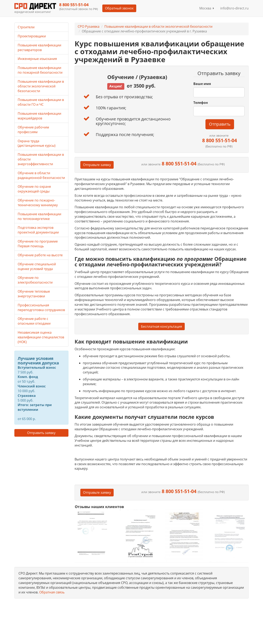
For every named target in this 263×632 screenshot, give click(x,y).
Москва (206, 8)
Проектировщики (32, 36)
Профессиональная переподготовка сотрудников (41, 307)
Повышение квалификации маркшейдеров (39, 115)
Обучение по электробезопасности (35, 280)
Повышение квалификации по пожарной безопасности (40, 70)
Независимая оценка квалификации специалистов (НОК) (41, 337)
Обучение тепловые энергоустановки (34, 293)
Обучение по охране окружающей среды (34, 188)
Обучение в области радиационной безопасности (41, 175)
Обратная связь (52, 592)
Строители (26, 27)
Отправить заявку (41, 432)
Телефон (200, 102)
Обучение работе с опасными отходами (34, 321)
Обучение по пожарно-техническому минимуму (38, 202)
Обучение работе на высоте (40, 255)
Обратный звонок (119, 8)
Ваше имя (202, 83)
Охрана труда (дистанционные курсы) (36, 143)
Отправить (220, 124)
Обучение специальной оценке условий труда (37, 266)
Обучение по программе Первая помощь (38, 243)
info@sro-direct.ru (234, 8)
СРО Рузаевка (88, 26)
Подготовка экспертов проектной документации (38, 230)
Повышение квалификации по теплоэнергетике (39, 216)
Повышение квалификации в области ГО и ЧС (41, 102)
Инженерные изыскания (37, 58)
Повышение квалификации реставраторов (39, 47)
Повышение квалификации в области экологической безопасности (158, 26)
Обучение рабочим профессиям (33, 129)
